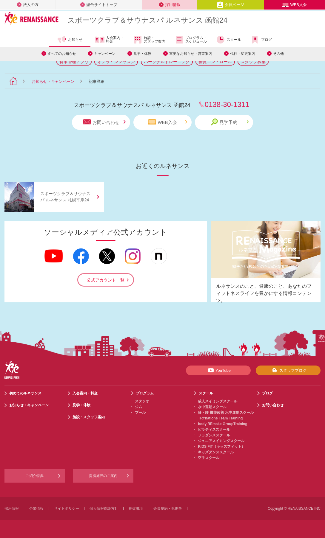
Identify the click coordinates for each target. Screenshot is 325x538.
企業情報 (36, 508)
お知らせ (69, 39)
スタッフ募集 (253, 61)
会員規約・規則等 (167, 508)
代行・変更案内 (242, 54)
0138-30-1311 (227, 104)
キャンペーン (104, 54)
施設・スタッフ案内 (149, 39)
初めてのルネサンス (25, 393)
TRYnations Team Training (220, 418)
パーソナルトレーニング (167, 61)
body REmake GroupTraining (222, 424)
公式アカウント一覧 (105, 280)
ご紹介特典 (35, 476)
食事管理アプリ (74, 61)
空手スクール (208, 458)
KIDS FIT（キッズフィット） (221, 446)
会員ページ (230, 4)
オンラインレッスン (116, 61)
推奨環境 (136, 508)
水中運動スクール (212, 407)
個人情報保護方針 (104, 508)
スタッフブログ (288, 370)
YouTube (218, 370)
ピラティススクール (214, 429)
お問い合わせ (104, 122)
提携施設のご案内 (103, 476)
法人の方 (27, 4)
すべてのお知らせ (61, 54)
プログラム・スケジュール (190, 39)
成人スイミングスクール (217, 401)
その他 (278, 54)
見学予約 (230, 122)
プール (140, 413)
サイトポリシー (66, 508)
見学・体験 (142, 54)
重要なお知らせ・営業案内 (190, 54)
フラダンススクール (214, 435)
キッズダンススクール (216, 452)
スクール (228, 39)
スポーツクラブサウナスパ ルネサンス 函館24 (147, 20)
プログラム (145, 393)
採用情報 (170, 4)
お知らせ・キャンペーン (53, 81)
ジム (138, 407)
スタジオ (142, 401)
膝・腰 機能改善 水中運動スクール (226, 413)
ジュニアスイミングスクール (221, 441)
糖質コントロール (215, 61)
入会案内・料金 (109, 40)
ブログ (261, 39)
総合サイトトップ (98, 4)
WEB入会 (294, 4)
